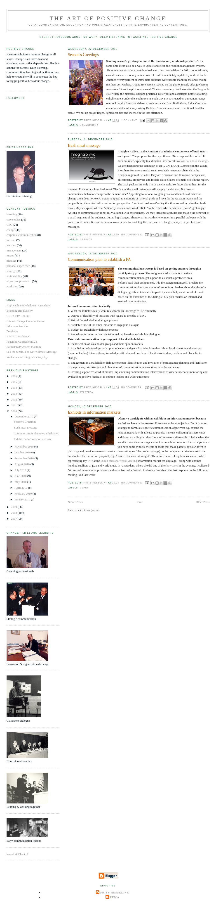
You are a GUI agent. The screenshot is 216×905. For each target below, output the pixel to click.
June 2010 (20, 476)
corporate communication (22, 235)
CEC (9, 224)
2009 (14, 507)
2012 (14, 399)
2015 (14, 382)
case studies (14, 219)
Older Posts (202, 502)
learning (11, 245)
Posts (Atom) (92, 510)
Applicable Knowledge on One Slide (28, 305)
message (86, 239)
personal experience (18, 266)
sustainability (14, 276)
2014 (14, 387)
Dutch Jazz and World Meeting (119, 460)
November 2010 (24, 446)
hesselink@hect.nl (17, 854)
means (84, 487)
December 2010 (24, 416)
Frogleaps (12, 331)
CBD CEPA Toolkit (18, 315)
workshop (12, 286)
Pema (114, 897)
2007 (14, 518)
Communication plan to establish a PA (99, 259)
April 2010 (21, 487)
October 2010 (22, 452)
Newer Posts (75, 502)
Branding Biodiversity (20, 310)
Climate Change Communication (26, 321)
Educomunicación (17, 326)
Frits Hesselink (114, 892)
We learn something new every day (27, 357)
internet (11, 240)
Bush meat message (84, 145)
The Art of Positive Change (107, 18)
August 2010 (22, 464)
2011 (14, 405)
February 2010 (23, 493)
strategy (87, 392)
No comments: (132, 234)
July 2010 (20, 470)
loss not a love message (194, 161)
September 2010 (24, 458)
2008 (14, 512)
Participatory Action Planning (24, 346)
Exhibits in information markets (94, 412)
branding (12, 214)
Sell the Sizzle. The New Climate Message (32, 351)
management (89, 125)
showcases (171, 465)
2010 (14, 411)
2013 (14, 393)
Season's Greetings (83, 54)
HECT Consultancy (18, 336)
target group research (19, 281)
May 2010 (20, 481)
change (11, 230)
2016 (14, 376)
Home (139, 502)
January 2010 (22, 499)
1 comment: (129, 120)
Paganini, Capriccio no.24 (22, 341)
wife (90, 460)
